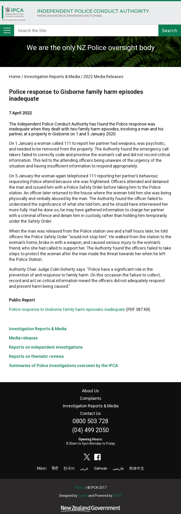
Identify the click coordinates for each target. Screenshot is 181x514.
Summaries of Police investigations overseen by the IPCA (63, 365)
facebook (97, 457)
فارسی (118, 468)
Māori (41, 468)
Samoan (100, 468)
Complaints (90, 398)
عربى (84, 468)
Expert (83, 495)
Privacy (79, 487)
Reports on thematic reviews (36, 356)
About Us (90, 390)
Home (13, 14)
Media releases (23, 337)
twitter (87, 457)
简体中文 (136, 468)
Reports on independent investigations (46, 347)
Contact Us (90, 413)
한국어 (69, 468)
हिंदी (55, 468)
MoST (117, 495)
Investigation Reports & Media (37, 328)
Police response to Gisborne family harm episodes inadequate (67, 309)
